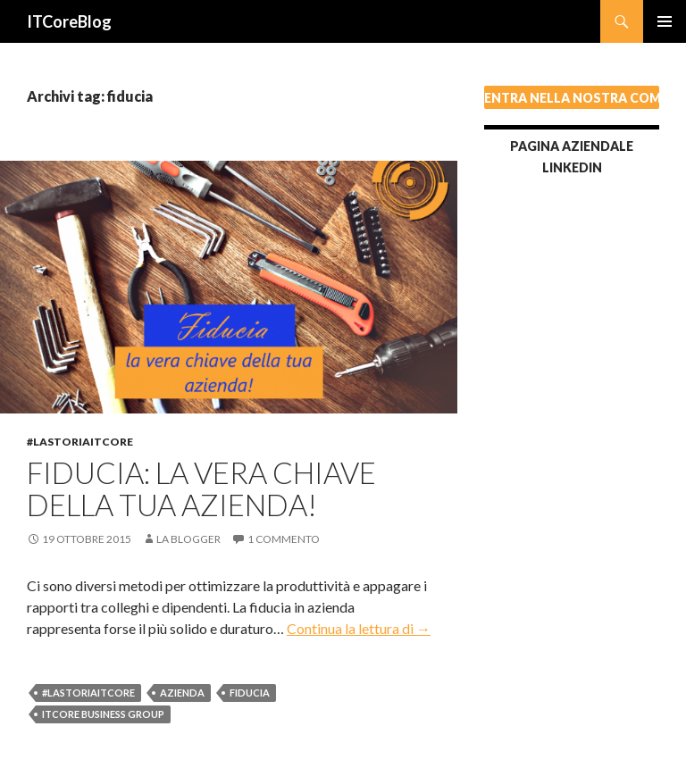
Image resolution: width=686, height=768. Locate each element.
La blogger (188, 539)
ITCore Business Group (103, 714)
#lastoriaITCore (80, 441)
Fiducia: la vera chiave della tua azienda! (201, 488)
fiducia (250, 692)
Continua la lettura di (359, 628)
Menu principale (664, 21)
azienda (182, 692)
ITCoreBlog (69, 21)
